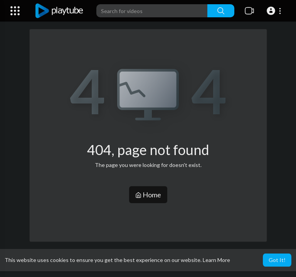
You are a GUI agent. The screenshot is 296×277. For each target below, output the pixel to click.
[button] (275, 11)
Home (148, 194)
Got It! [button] (277, 260)
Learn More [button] (216, 260)
